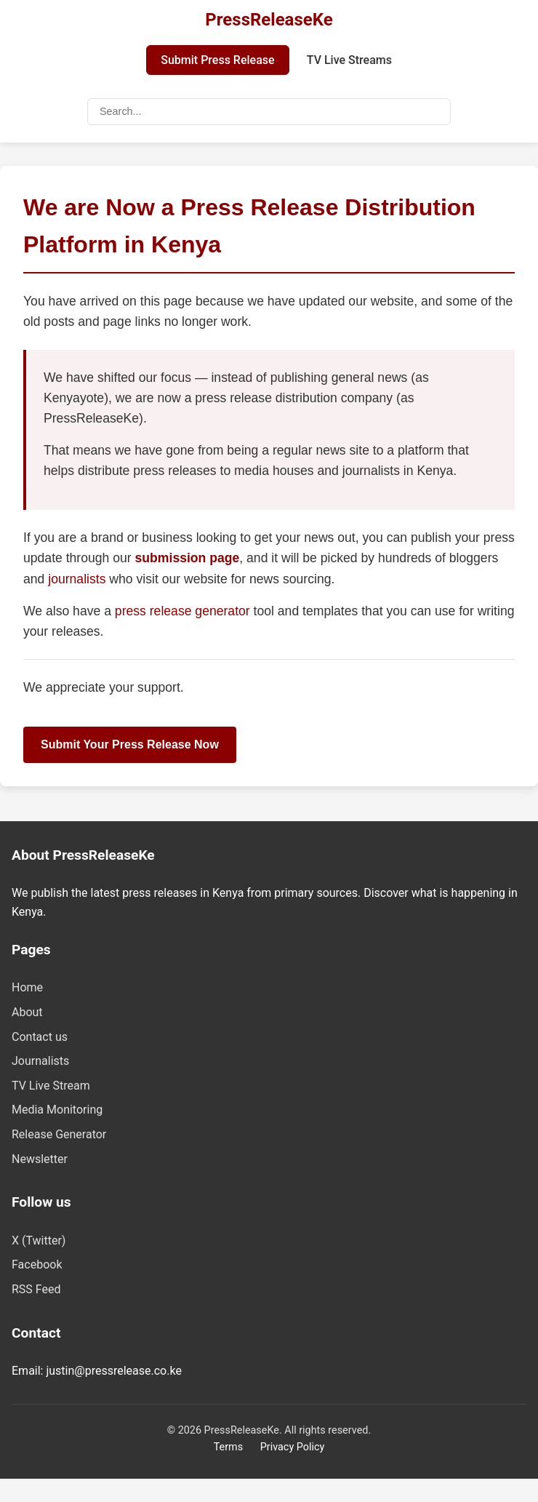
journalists (76, 579)
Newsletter (40, 1159)
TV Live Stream (51, 1085)
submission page (187, 558)
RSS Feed (36, 1289)
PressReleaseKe (268, 19)
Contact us (40, 1037)
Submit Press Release (217, 60)
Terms (228, 1447)
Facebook (37, 1264)
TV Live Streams (349, 60)
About (27, 1012)
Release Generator (59, 1134)
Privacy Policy (292, 1447)
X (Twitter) (38, 1240)
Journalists (40, 1061)
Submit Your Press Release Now (130, 744)
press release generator (184, 611)
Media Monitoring (57, 1109)
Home (27, 987)
